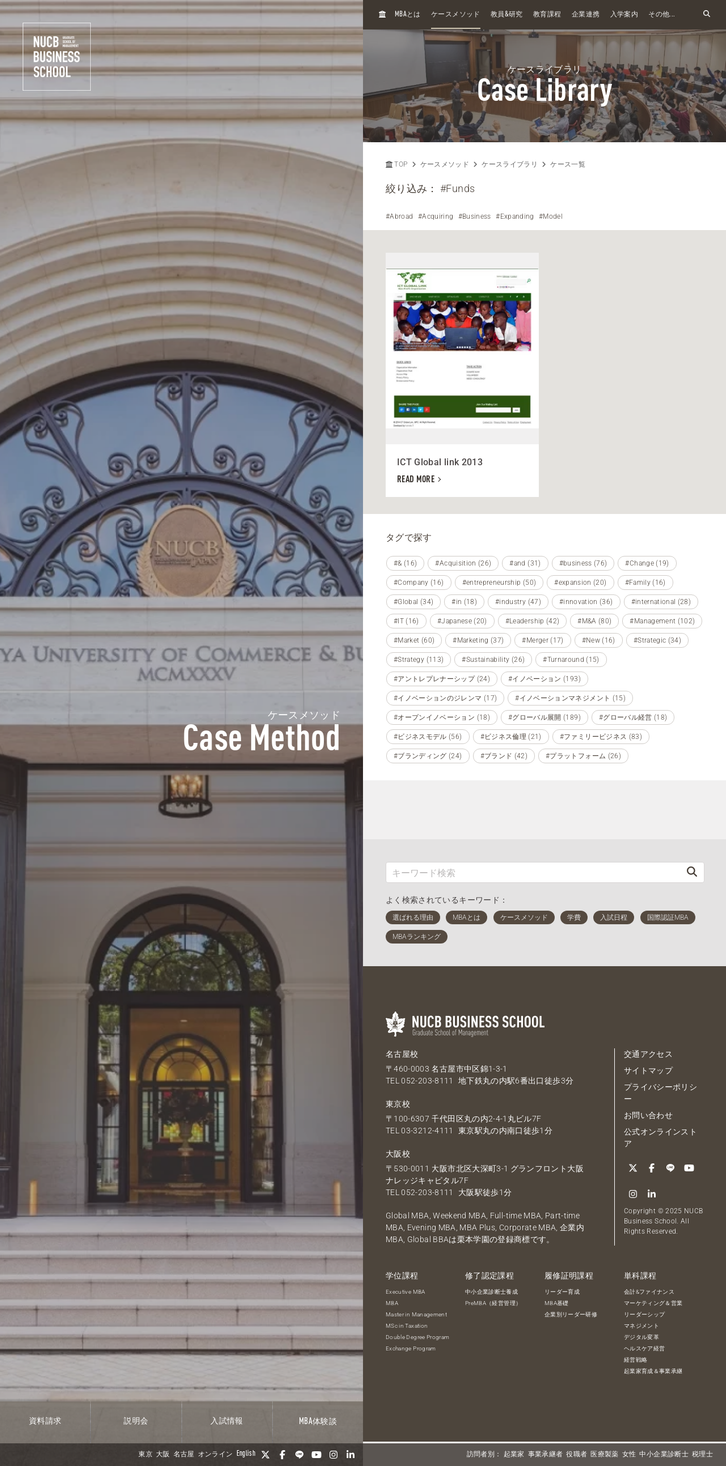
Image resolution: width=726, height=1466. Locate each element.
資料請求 (45, 1421)
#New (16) (598, 640)
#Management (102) (662, 621)
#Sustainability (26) (493, 660)
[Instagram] (333, 1454)
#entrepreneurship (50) (499, 583)
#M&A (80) (594, 621)
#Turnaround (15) (571, 660)
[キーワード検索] (533, 872)
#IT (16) (406, 621)
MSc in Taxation (407, 1326)
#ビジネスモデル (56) (428, 737)
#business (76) (583, 563)
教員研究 (507, 14)
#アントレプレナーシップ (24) (442, 679)
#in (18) (464, 602)
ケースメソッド (455, 14)
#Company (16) (419, 583)
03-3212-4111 (427, 1130)
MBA (392, 1303)
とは (408, 14)
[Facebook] (282, 1454)
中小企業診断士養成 (491, 1292)
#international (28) (661, 602)
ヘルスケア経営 (644, 1348)
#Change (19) (647, 563)
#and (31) (525, 563)
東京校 (398, 1103)
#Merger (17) (542, 640)
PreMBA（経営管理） (493, 1303)
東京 (145, 1454)
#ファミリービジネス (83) (601, 737)
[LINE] (299, 1454)
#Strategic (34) (657, 640)
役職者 (576, 1454)
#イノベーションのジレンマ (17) (445, 698)
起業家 (514, 1454)
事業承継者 (545, 1454)
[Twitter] (265, 1454)
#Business (474, 216)
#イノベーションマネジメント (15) (570, 698)
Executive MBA (405, 1292)
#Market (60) (414, 640)
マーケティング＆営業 (653, 1303)
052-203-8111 (427, 1080)
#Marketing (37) (478, 640)
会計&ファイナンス (649, 1292)
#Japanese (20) (462, 621)
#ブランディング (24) (428, 756)
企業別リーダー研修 (570, 1314)
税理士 (702, 1454)
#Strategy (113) (419, 660)
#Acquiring (436, 216)
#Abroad (399, 216)
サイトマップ (648, 1070)
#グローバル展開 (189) (544, 717)
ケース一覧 (567, 164)
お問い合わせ (648, 1115)
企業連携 (586, 14)
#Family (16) (645, 583)
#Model (551, 216)
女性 (629, 1454)
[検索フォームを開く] (707, 14)
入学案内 (624, 14)
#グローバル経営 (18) (633, 717)
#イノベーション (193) (544, 679)
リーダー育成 (562, 1292)
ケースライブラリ (510, 164)
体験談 (318, 1421)
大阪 (163, 1454)
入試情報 (226, 1421)
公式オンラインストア (660, 1137)
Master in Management (416, 1314)
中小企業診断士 (663, 1454)
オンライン (215, 1454)
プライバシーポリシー (660, 1092)
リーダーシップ (644, 1314)
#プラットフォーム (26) (583, 756)
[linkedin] (350, 1454)
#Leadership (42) (532, 621)
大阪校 (398, 1153)
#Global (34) (413, 602)
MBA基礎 (556, 1303)
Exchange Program (411, 1348)
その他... (661, 14)
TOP (396, 164)
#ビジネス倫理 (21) (511, 737)
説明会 (136, 1421)
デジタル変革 (641, 1337)
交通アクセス (648, 1054)
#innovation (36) (586, 602)
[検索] (692, 872)
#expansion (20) (580, 583)
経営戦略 (635, 1360)
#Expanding (515, 216)
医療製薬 (604, 1454)
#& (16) (405, 563)
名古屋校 (402, 1054)
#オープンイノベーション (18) (442, 717)
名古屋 (184, 1454)
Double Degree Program (417, 1337)
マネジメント (641, 1326)
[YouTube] (316, 1454)
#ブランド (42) (504, 756)
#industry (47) (518, 602)
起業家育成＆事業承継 (653, 1371)
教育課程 (547, 14)
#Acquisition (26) (463, 563)
